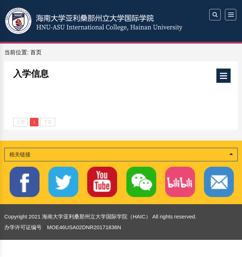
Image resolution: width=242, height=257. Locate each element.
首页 (36, 52)
